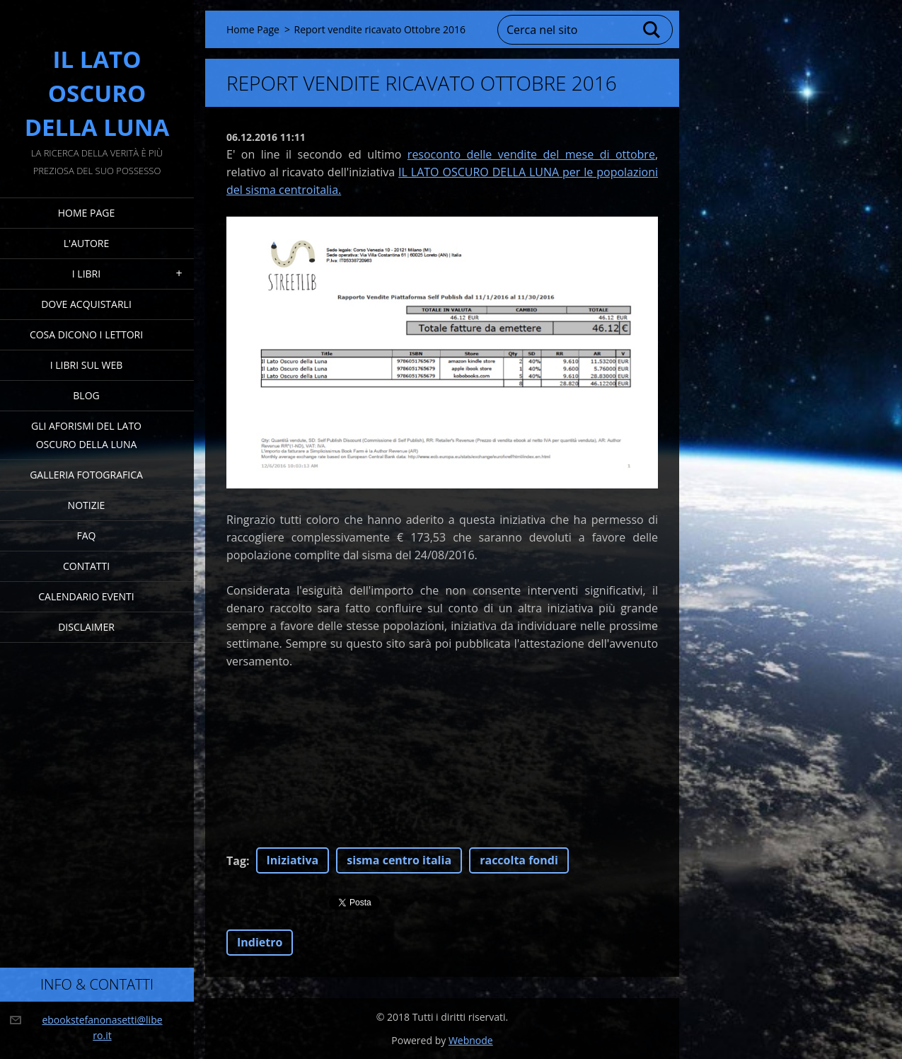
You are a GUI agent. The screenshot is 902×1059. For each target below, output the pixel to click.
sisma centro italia (399, 860)
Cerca (652, 29)
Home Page (86, 212)
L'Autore (86, 243)
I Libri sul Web (86, 365)
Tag (236, 861)
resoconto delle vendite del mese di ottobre (531, 154)
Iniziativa (293, 860)
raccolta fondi (519, 860)
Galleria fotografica (86, 474)
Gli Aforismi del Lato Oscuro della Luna (86, 435)
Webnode (471, 1040)
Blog (86, 395)
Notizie (86, 505)
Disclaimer (86, 627)
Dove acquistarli (86, 304)
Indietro (259, 942)
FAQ (86, 535)
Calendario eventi (86, 596)
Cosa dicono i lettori (86, 334)
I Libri (86, 273)
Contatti (86, 566)
